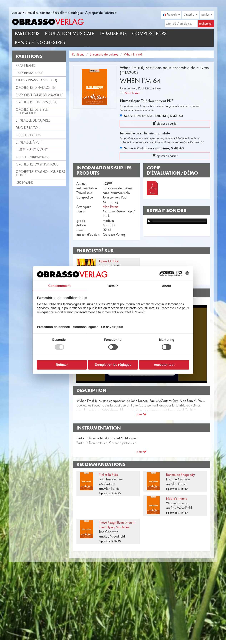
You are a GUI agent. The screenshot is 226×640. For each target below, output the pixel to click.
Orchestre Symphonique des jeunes (40, 173)
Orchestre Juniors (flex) (36, 102)
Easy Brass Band (30, 73)
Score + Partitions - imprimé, (154, 148)
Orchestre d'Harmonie (35, 87)
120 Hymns (25, 182)
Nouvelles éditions (37, 12)
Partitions (27, 33)
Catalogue (75, 12)
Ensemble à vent (30, 142)
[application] (177, 221)
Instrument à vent (32, 149)
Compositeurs (149, 33)
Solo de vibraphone (33, 157)
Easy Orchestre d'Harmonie (39, 95)
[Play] (149, 221)
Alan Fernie (132, 93)
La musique (113, 33)
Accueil (17, 12)
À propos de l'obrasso (100, 12)
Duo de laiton (28, 128)
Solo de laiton (28, 135)
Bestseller (59, 12)
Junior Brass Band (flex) (36, 80)
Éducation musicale (69, 33)
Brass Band (25, 65)
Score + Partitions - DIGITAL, (153, 116)
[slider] (179, 221)
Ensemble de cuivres (33, 120)
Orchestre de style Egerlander (32, 111)
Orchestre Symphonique (37, 164)
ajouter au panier (165, 124)
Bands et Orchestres (40, 42)
